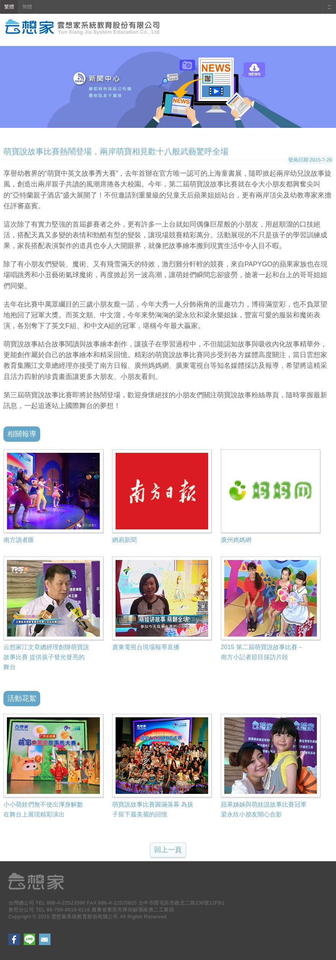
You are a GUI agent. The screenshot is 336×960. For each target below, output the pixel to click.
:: (329, 6)
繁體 (9, 7)
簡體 (27, 7)
